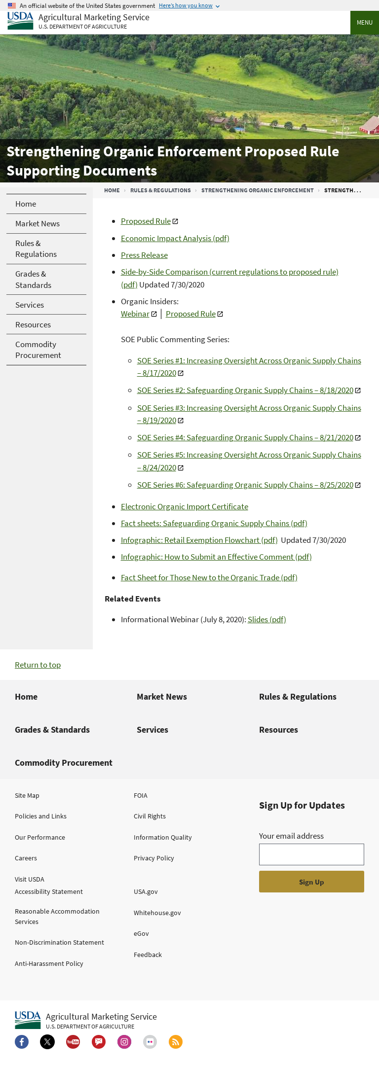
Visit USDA (29, 879)
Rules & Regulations (160, 190)
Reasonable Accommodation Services (57, 916)
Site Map (27, 795)
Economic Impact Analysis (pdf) (175, 238)
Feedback (148, 954)
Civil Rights (150, 816)
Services (152, 729)
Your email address (291, 835)
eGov (141, 933)
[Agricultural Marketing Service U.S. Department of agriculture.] (86, 1020)
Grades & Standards (52, 729)
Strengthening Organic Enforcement (257, 190)
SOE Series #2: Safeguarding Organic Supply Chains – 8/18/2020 (245, 390)
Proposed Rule (146, 220)
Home (112, 190)
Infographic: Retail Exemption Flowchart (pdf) (199, 539)
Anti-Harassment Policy (49, 963)
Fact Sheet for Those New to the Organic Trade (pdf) (209, 577)
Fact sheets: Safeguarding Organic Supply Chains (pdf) (214, 523)
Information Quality (163, 837)
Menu (365, 22)
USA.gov (146, 891)
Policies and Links (41, 816)
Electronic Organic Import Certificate (184, 506)
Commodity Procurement (64, 762)
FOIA (141, 795)
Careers (26, 857)
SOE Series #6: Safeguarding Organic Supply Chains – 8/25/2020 (245, 484)
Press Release (144, 254)
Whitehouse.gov (157, 912)
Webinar (135, 313)
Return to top (38, 664)
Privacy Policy (154, 857)
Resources (278, 729)
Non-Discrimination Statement (59, 942)
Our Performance (40, 837)
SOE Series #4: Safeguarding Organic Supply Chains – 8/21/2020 (245, 437)
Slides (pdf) (267, 619)
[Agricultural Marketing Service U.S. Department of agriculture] (78, 21)
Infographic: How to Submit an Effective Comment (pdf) (216, 556)
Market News (162, 696)
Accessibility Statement (49, 891)
